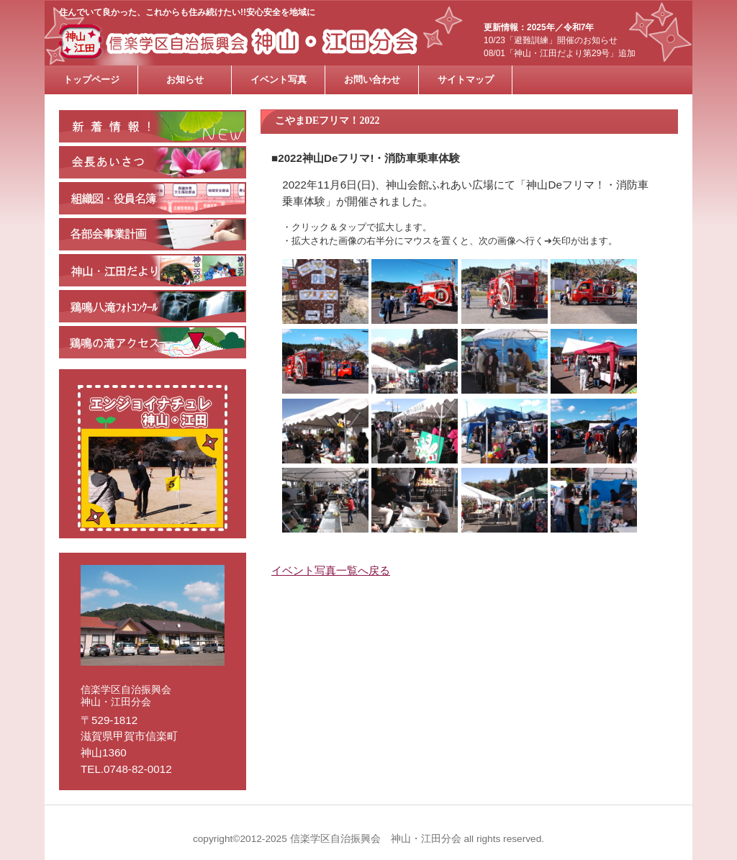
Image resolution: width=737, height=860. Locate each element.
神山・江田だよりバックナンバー (152, 270)
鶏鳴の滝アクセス (152, 342)
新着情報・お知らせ (152, 126)
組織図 (152, 198)
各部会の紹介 (152, 234)
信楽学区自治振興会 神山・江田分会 (257, 41)
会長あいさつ (152, 162)
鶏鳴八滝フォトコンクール (152, 306)
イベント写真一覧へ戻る (330, 570)
